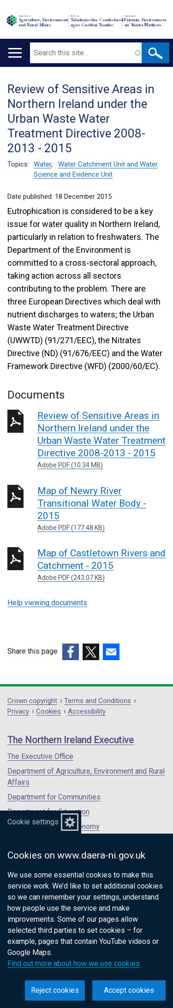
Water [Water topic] (42, 164)
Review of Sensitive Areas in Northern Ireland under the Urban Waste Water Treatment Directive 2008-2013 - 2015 (101, 440)
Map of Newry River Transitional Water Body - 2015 (101, 509)
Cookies (48, 711)
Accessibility (87, 711)
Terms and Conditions (97, 701)
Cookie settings (33, 821)
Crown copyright (32, 701)
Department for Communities (54, 797)
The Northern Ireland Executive (70, 740)
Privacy (18, 711)
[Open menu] (15, 52)
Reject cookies (55, 990)
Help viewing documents (47, 602)
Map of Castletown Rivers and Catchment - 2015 (101, 565)
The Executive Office (40, 756)
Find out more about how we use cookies (73, 963)
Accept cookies (129, 990)
